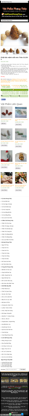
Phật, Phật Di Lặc (6, 288)
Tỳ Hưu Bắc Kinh (5, 201)
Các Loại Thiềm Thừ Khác (8, 239)
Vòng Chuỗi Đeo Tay (6, 272)
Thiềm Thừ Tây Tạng (6, 223)
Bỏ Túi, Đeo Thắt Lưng (7, 280)
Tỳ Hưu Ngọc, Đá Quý (7, 204)
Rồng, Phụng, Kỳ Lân (7, 340)
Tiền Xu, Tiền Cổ (5, 318)
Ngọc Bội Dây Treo (6, 277)
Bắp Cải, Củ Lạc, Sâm (7, 299)
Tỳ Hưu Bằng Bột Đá (6, 212)
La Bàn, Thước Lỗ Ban (7, 307)
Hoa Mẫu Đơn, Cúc (6, 324)
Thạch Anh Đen (5, 258)
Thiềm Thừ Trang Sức (7, 231)
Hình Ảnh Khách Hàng (7, 366)
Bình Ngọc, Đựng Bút (7, 313)
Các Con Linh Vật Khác (7, 357)
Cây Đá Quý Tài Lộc (6, 327)
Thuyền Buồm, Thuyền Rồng (8, 321)
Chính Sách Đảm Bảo (7, 365)
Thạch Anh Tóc (5, 247)
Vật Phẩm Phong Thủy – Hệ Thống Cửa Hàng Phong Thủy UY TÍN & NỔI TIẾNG (16, 404)
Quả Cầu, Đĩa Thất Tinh (7, 329)
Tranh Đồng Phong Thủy (7, 335)
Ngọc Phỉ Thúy (5, 245)
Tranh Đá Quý (5, 332)
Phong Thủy (4, 409)
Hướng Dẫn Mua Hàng (7, 362)
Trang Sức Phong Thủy (19, 409)
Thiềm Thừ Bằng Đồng (7, 237)
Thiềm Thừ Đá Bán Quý (7, 228)
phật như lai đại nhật (5, 82)
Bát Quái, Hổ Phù (6, 302)
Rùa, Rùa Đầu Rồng (6, 343)
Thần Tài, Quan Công (6, 291)
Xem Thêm (18, 124)
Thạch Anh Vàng (5, 253)
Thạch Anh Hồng (5, 256)
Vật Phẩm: (3, 369)
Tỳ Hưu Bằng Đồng (6, 215)
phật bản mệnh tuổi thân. (8, 81)
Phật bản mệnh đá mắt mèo (21, 81)
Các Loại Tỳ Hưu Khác (7, 217)
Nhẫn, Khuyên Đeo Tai (7, 275)
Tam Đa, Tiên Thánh (6, 294)
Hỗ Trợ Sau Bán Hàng (7, 363)
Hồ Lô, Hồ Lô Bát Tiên (7, 296)
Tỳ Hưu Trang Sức (6, 209)
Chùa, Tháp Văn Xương (7, 310)
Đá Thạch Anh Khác (6, 261)
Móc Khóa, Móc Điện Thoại (8, 283)
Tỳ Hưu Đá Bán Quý (6, 206)
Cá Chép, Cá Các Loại (7, 346)
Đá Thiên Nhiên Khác (6, 264)
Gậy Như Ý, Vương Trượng (8, 316)
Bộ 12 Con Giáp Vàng (7, 354)
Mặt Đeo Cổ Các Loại (17, 79)
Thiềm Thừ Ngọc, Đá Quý (7, 226)
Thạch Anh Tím (5, 250)
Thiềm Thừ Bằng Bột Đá (7, 234)
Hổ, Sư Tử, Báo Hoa (6, 351)
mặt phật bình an (15, 80)
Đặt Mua (3, 123)
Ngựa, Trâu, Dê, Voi (6, 348)
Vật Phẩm (10, 409)
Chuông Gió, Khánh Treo (7, 305)
